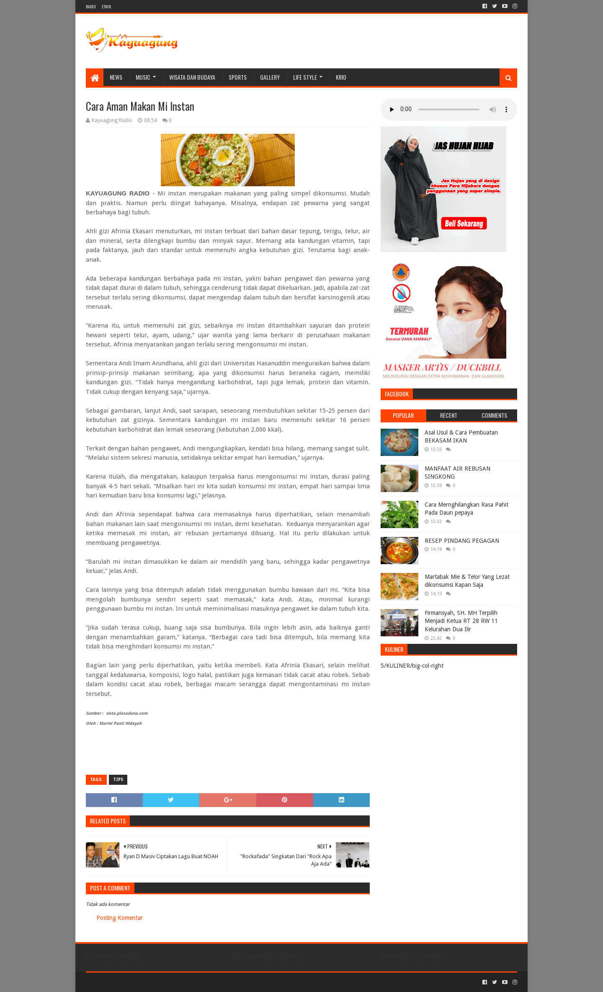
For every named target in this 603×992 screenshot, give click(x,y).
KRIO (341, 77)
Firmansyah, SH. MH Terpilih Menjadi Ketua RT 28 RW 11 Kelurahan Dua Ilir (461, 621)
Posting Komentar (119, 917)
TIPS (118, 779)
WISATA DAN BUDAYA (192, 77)
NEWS (116, 77)
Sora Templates (132, 982)
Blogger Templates (180, 982)
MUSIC (143, 77)
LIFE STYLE (305, 77)
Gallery (270, 77)
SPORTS (238, 77)
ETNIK (106, 6)
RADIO (90, 6)
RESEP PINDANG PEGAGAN (462, 540)
